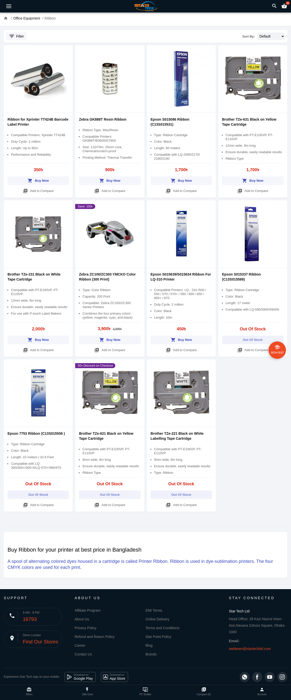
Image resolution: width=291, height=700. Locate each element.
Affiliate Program (88, 610)
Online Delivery (157, 619)
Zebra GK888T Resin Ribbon (102, 119)
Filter (16, 36)
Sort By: (248, 36)
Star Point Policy (158, 637)
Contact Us (83, 654)
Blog (149, 645)
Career (80, 645)
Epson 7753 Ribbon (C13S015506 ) (36, 433)
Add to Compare (38, 190)
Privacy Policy (85, 628)
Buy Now (38, 179)
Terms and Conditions (162, 628)
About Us (82, 619)
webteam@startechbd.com (250, 649)
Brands (151, 654)
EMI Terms (154, 610)
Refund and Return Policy (95, 637)
